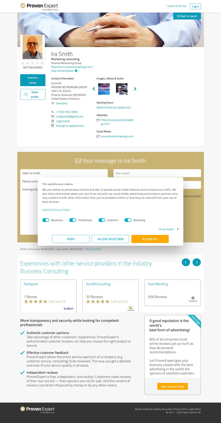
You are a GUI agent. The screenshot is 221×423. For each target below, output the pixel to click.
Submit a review (33, 80)
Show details (156, 229)
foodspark (31, 284)
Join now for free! (172, 386)
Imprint (56, 210)
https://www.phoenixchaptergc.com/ (72, 67)
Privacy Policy (71, 210)
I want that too (176, 6)
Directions (62, 103)
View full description (63, 70)
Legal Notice (195, 409)
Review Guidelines (144, 409)
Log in (195, 6)
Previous (94, 89)
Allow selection (110, 239)
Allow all (150, 239)
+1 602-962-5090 (67, 112)
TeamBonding (158, 284)
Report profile (93, 249)
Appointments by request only (114, 107)
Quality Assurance (163, 409)
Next (135, 89)
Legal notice (63, 121)
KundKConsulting (98, 284)
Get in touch (187, 16)
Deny (71, 239)
